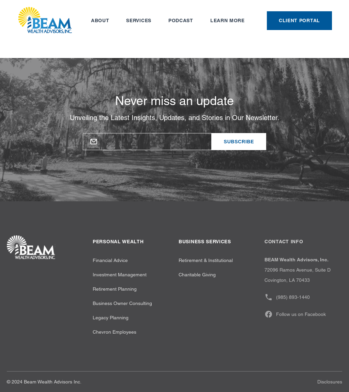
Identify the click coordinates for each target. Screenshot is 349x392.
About (100, 20)
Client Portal (299, 20)
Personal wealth (118, 241)
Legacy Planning (110, 317)
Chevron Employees (114, 332)
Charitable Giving (197, 274)
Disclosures (329, 381)
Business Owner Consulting (122, 303)
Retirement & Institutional (206, 260)
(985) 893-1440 (287, 297)
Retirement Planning (115, 289)
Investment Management (120, 274)
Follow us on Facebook (295, 314)
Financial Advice (110, 260)
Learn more (227, 20)
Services (138, 20)
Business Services (205, 241)
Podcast (180, 20)
